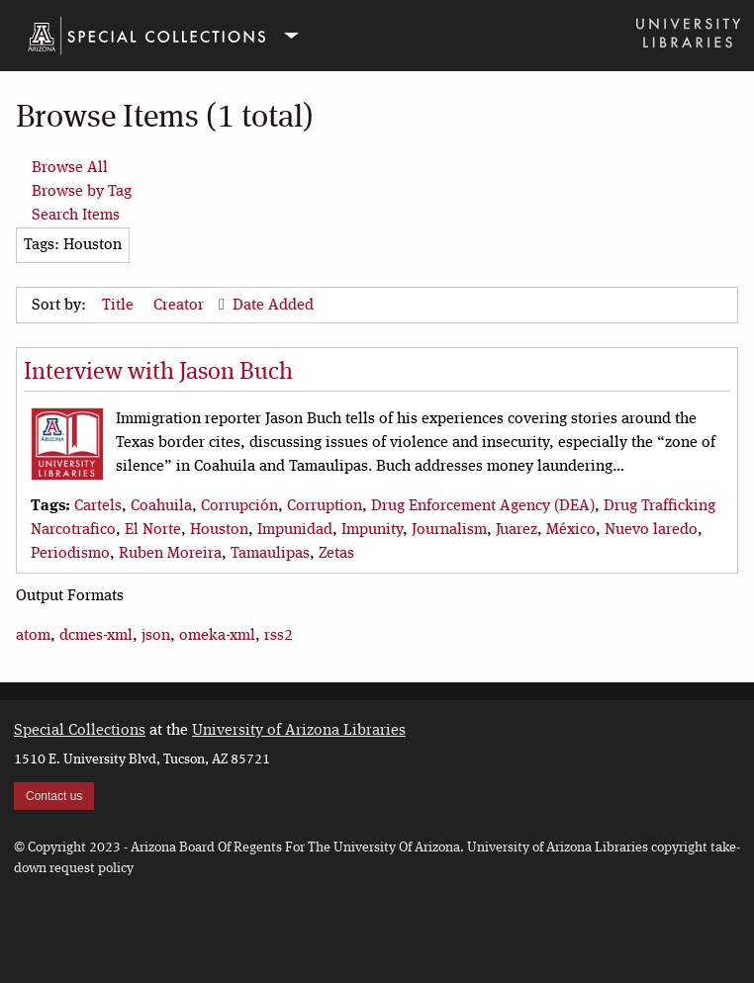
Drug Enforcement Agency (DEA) (483, 506)
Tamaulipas (270, 554)
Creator (180, 305)
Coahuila (161, 506)
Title (120, 305)
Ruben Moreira (170, 554)
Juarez (516, 530)
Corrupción (239, 506)
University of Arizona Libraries (299, 731)
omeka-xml (217, 636)
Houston (219, 530)
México (571, 530)
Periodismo (70, 554)
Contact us (54, 796)
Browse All (70, 168)
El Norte (153, 530)
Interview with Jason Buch (158, 373)
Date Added (273, 305)
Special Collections (79, 731)
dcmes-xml (96, 636)
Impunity (372, 530)
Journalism (449, 530)
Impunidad (294, 530)
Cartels (98, 506)
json (155, 636)
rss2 (278, 636)
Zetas (336, 554)
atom (33, 636)
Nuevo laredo (651, 530)
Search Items (76, 215)
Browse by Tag (82, 192)
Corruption (324, 506)
